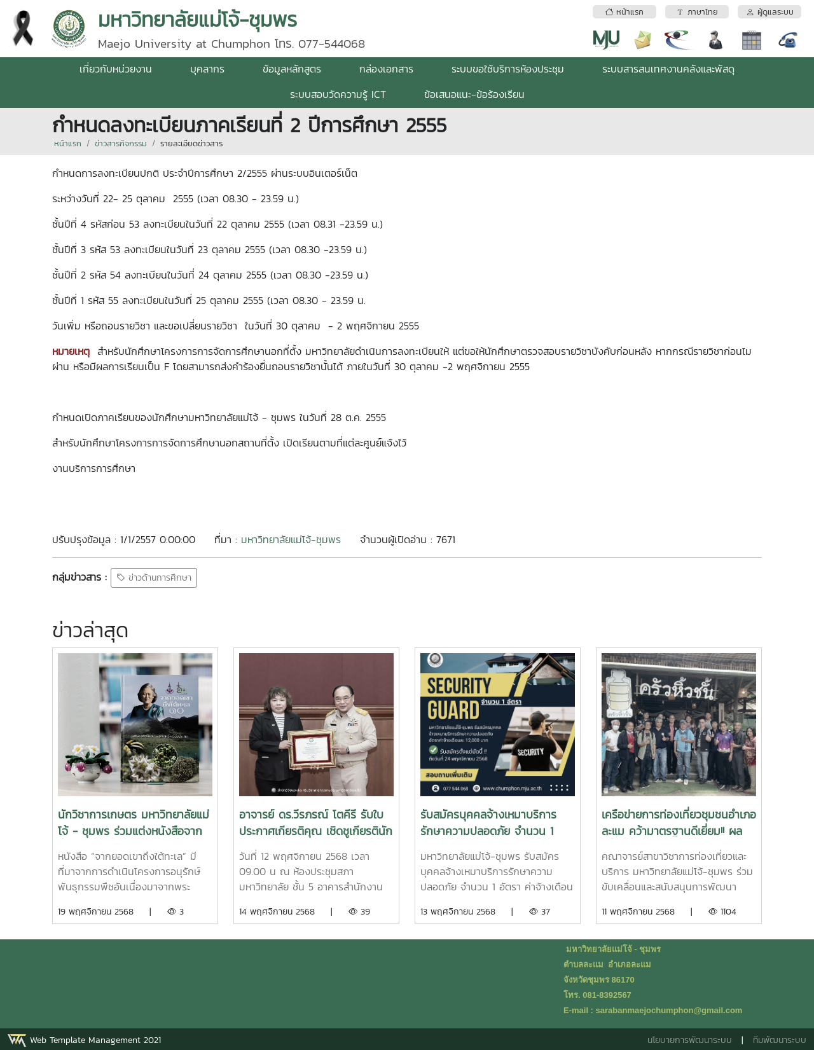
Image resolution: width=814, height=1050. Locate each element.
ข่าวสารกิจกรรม (121, 143)
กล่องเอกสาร (386, 68)
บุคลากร (207, 68)
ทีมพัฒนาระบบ (779, 1040)
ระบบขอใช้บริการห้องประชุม (508, 68)
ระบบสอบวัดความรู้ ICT (338, 94)
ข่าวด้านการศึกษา (153, 577)
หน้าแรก (67, 143)
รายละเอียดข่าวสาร (191, 143)
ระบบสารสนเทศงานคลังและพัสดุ (668, 68)
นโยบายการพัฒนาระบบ (689, 1040)
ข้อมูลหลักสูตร (292, 68)
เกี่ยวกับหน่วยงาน (115, 68)
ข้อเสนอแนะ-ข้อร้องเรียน (474, 94)
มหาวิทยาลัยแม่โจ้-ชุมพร (291, 539)
